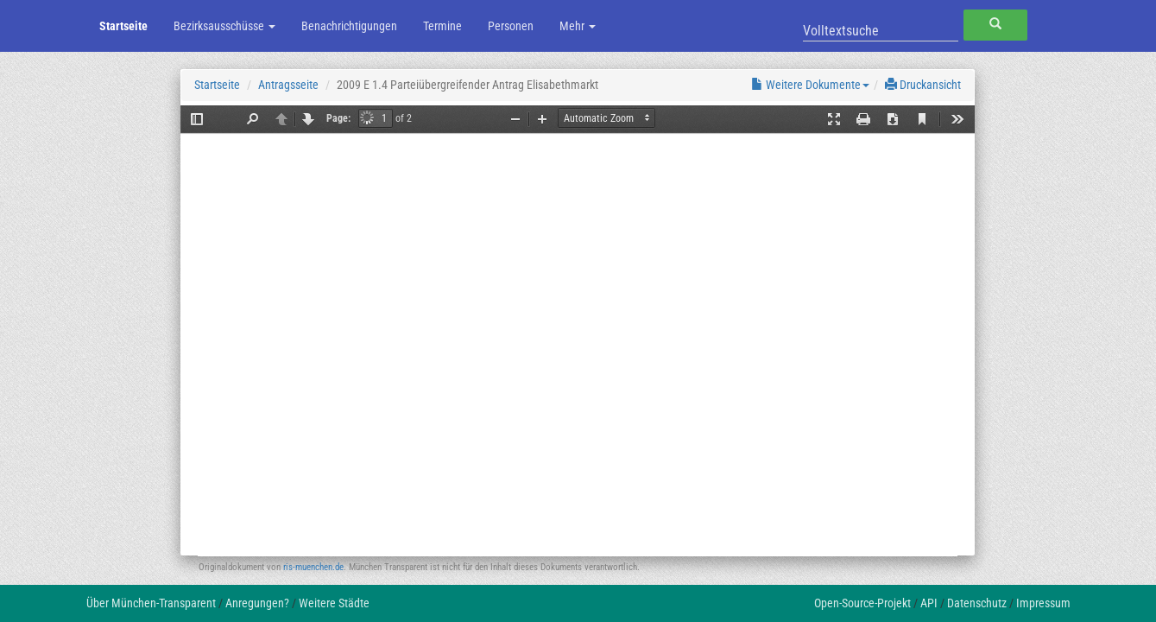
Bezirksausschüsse (224, 26)
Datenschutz (977, 603)
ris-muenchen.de (313, 567)
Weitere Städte (334, 603)
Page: (338, 118)
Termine (442, 26)
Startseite (123, 26)
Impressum (1043, 603)
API (929, 603)
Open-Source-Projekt (862, 603)
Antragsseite (288, 85)
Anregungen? (257, 603)
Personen (511, 26)
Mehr (577, 26)
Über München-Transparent (151, 603)
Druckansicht (923, 85)
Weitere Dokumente (810, 85)
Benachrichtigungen (349, 26)
